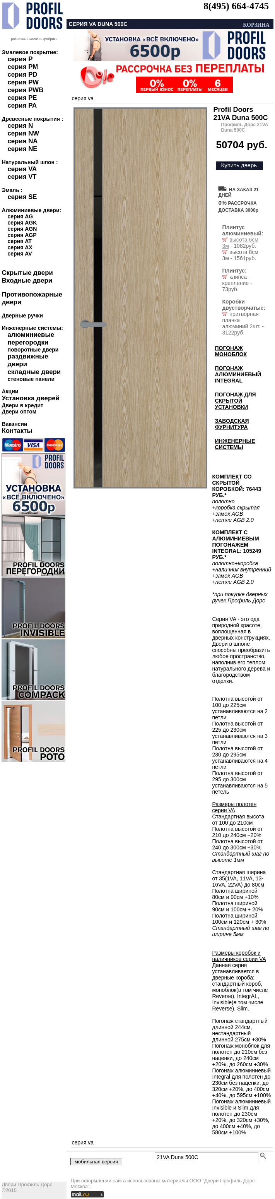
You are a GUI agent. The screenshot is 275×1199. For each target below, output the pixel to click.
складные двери (34, 372)
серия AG (20, 216)
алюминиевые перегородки (30, 338)
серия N (20, 125)
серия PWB (25, 90)
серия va (83, 98)
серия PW (23, 82)
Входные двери (27, 280)
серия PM (22, 66)
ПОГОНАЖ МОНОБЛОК (231, 351)
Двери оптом (19, 411)
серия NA (22, 141)
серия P (19, 59)
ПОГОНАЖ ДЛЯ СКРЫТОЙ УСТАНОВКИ (235, 400)
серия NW (23, 133)
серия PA (22, 105)
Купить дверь (239, 165)
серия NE (22, 149)
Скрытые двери (27, 272)
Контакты (17, 430)
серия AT (19, 241)
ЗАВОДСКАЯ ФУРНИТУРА (232, 424)
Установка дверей (30, 398)
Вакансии (14, 424)
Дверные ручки (22, 315)
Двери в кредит (22, 405)
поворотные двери (32, 349)
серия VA (22, 169)
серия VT (21, 176)
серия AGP (21, 235)
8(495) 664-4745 (236, 6)
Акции (10, 391)
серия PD (22, 74)
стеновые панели (31, 379)
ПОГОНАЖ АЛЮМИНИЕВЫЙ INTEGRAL (238, 374)
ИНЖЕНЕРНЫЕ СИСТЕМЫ (235, 444)
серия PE (22, 97)
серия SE (22, 197)
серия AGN (22, 229)
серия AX (19, 247)
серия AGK (22, 223)
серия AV (19, 253)
